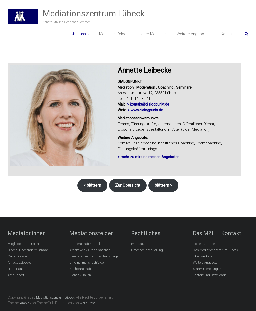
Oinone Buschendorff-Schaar (28, 250)
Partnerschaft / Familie (86, 244)
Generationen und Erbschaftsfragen (95, 256)
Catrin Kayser (18, 256)
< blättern (92, 185)
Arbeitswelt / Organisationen (90, 250)
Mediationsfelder (113, 34)
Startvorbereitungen (207, 269)
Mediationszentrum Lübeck (94, 13)
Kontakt (227, 34)
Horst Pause (16, 269)
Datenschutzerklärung (147, 250)
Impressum (139, 244)
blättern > (163, 185)
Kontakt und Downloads (210, 275)
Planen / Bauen (80, 275)
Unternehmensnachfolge (87, 262)
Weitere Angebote (192, 34)
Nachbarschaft (80, 269)
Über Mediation (154, 34)
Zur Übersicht (127, 185)
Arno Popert (16, 275)
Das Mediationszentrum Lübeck (215, 250)
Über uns (78, 34)
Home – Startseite (205, 244)
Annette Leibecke (19, 262)
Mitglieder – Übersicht (23, 244)
